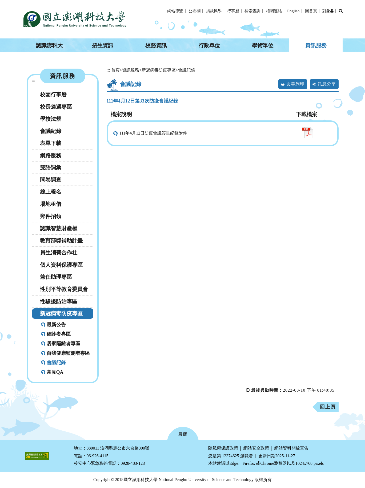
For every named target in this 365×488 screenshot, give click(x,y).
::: (164, 11)
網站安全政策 (256, 448)
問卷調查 (50, 180)
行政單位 (209, 45)
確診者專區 (59, 334)
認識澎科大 (49, 45)
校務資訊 (156, 45)
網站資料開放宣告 (291, 448)
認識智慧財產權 (58, 228)
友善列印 (295, 84)
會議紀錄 (50, 131)
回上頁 (328, 407)
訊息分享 (327, 84)
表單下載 (50, 143)
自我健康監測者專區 (68, 353)
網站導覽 (175, 11)
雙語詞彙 (50, 167)
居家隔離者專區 (63, 343)
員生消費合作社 (58, 252)
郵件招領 (50, 216)
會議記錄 (56, 362)
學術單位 (262, 45)
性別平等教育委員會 (64, 289)
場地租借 (50, 204)
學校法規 (50, 119)
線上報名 (50, 192)
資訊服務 (316, 45)
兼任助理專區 (56, 277)
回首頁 (311, 11)
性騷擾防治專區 (58, 301)
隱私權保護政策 (223, 448)
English (293, 11)
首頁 (115, 70)
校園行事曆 (53, 94)
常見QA (55, 372)
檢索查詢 (252, 11)
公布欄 (194, 11)
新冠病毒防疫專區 (61, 313)
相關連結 (274, 11)
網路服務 (50, 155)
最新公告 (56, 324)
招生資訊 (102, 45)
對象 (328, 11)
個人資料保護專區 (61, 265)
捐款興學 (214, 11)
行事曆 (233, 11)
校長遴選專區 (56, 107)
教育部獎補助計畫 (61, 240)
